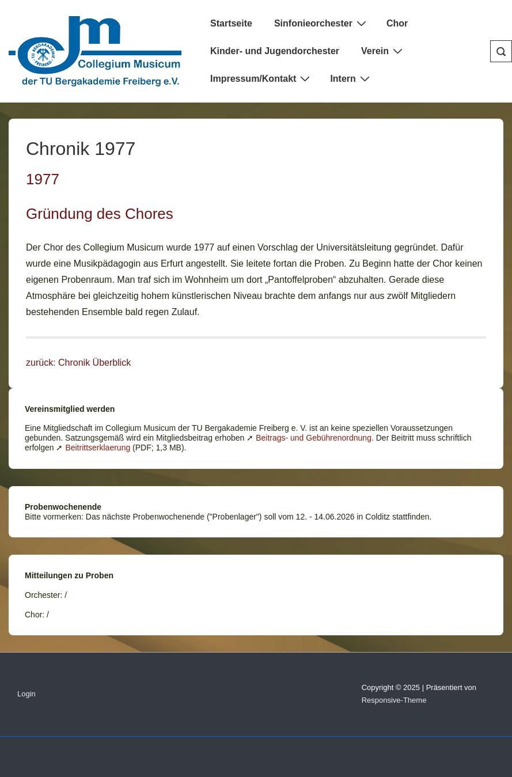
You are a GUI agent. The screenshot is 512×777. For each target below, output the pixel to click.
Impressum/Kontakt (261, 78)
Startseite (231, 23)
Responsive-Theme (394, 700)
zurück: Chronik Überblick (78, 362)
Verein (383, 51)
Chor (397, 23)
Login (26, 693)
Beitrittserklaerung (97, 447)
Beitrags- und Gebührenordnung (313, 437)
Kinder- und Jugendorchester (274, 51)
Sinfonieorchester (321, 23)
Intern (351, 78)
